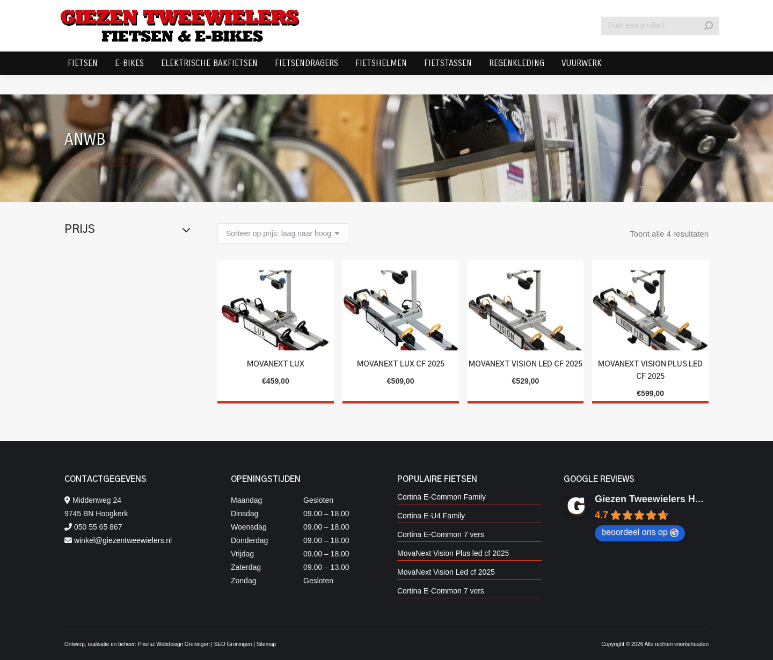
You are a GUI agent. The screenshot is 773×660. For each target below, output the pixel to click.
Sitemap (266, 644)
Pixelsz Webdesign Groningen (174, 644)
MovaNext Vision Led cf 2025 (525, 364)
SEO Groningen (233, 644)
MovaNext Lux (275, 364)
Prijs (127, 229)
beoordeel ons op (640, 532)
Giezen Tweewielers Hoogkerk (664, 499)
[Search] (660, 45)
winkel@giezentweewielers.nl (123, 540)
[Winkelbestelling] (282, 233)
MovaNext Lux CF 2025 (400, 364)
